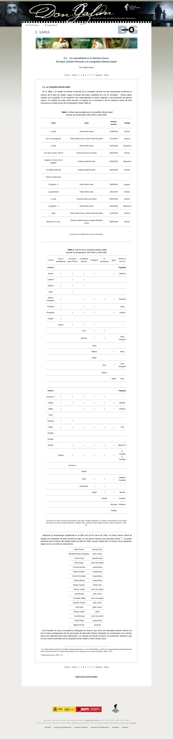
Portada (48, 727)
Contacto (115, 727)
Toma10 (133, 723)
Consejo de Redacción (62, 727)
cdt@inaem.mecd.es (92, 720)
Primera (67, 75)
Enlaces (125, 727)
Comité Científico (81, 727)
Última (106, 75)
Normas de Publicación (100, 727)
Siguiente (99, 75)
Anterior (74, 75)
